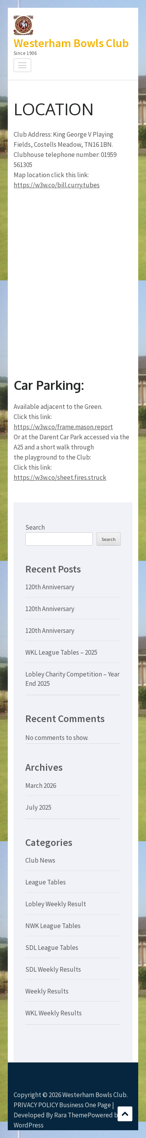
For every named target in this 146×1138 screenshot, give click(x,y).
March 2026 (40, 785)
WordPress (29, 1125)
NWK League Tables (53, 925)
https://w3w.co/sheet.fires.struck (60, 477)
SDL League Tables (51, 947)
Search (35, 527)
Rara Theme (71, 1115)
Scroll (125, 1113)
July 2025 (38, 807)
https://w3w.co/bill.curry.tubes (57, 185)
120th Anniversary (49, 587)
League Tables (45, 882)
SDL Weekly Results (53, 969)
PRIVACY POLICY (36, 1105)
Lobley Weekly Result (55, 904)
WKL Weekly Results (53, 1013)
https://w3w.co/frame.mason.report (63, 427)
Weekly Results (47, 991)
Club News (40, 860)
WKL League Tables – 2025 (61, 652)
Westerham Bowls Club (71, 42)
